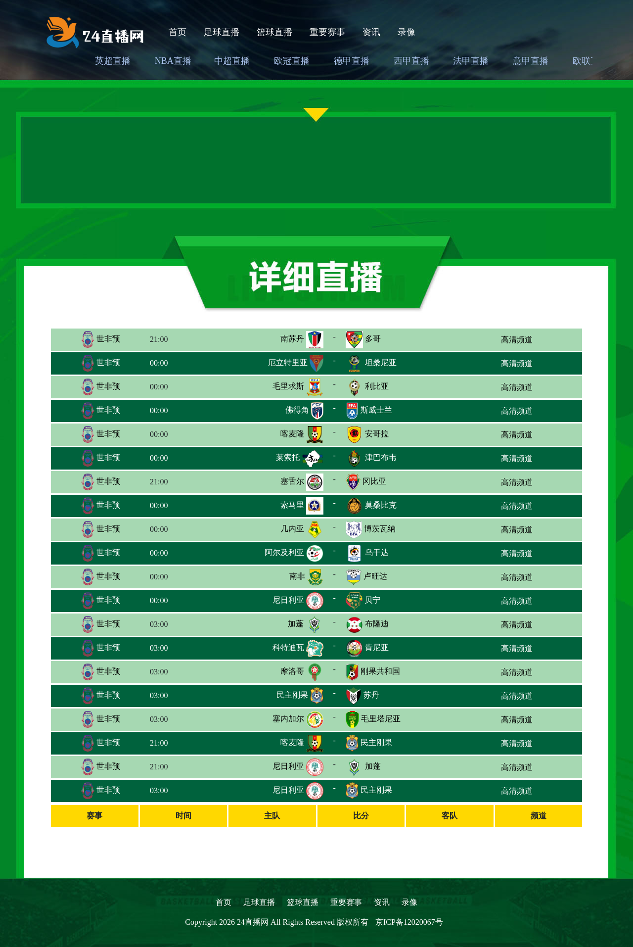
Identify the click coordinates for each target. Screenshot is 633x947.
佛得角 (297, 410)
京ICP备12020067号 (409, 922)
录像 (406, 32)
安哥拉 (377, 433)
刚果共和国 (380, 671)
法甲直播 (471, 61)
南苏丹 (292, 338)
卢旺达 (375, 576)
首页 (177, 32)
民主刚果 (292, 695)
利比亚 (377, 386)
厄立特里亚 (288, 362)
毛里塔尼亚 (381, 718)
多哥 (373, 338)
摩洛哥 (292, 671)
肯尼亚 (377, 647)
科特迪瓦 (288, 647)
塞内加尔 (288, 718)
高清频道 (517, 339)
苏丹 (371, 695)
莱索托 (288, 457)
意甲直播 (530, 61)
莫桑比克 (381, 505)
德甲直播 (351, 61)
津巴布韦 (381, 457)
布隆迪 (377, 623)
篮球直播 (274, 32)
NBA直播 (173, 61)
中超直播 (232, 61)
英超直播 (113, 61)
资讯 (371, 32)
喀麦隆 (292, 433)
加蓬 (296, 623)
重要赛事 (327, 32)
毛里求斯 (288, 386)
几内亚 (292, 528)
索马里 (292, 505)
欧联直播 (590, 61)
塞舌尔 (292, 481)
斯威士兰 (376, 410)
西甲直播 (411, 61)
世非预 (100, 338)
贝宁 (372, 600)
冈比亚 (374, 481)
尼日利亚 (288, 600)
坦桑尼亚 (381, 362)
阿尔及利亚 (284, 552)
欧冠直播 (292, 61)
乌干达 (377, 552)
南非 (297, 576)
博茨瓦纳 (380, 528)
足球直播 (221, 32)
